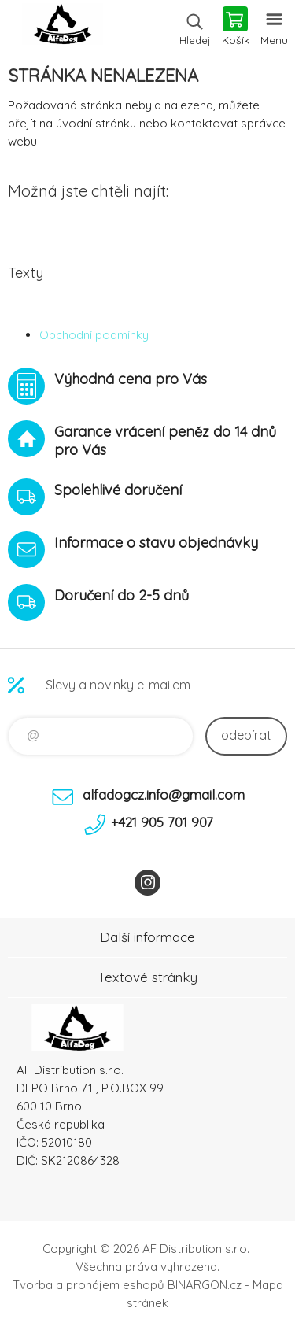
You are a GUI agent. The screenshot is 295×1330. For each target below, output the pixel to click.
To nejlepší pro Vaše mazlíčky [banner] (62, 27)
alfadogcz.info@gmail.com (164, 794)
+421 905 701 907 (162, 822)
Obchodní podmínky (94, 334)
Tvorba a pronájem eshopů (88, 1284)
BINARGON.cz (205, 1284)
